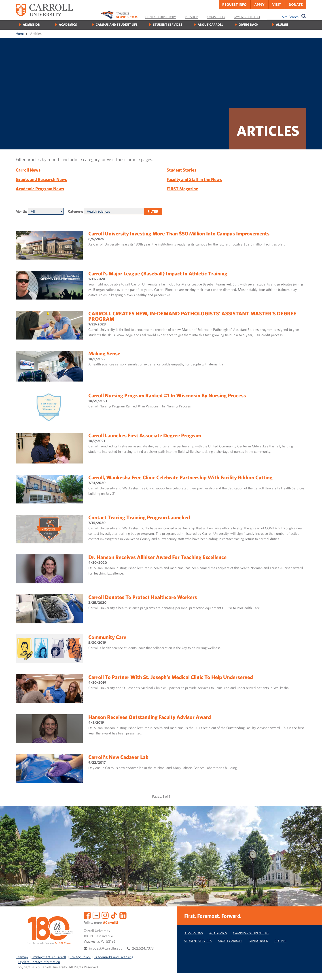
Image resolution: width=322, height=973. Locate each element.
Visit (276, 4)
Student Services (167, 24)
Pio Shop (191, 17)
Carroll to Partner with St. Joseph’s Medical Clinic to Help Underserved (170, 677)
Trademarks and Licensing (113, 957)
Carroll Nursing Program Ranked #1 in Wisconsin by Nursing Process (167, 395)
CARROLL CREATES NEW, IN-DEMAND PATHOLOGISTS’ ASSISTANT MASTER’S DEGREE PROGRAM (192, 316)
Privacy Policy (80, 957)
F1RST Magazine (182, 188)
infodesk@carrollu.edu (105, 948)
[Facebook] (87, 915)
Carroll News (28, 169)
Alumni (282, 24)
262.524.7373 (143, 948)
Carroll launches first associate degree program (144, 435)
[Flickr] (96, 915)
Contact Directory (160, 17)
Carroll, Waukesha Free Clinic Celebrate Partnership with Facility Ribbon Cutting (180, 477)
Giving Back (248, 24)
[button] (313, 964)
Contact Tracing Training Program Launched (139, 517)
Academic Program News (40, 188)
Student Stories (181, 169)
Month (21, 211)
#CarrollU (110, 923)
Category (75, 211)
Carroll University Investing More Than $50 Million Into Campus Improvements (178, 233)
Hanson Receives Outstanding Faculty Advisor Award (149, 717)
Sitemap (22, 957)
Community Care (107, 637)
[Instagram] (105, 915)
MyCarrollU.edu (247, 17)
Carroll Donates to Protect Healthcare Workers (142, 597)
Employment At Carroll (49, 957)
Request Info (234, 4)
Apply (259, 4)
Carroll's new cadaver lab (118, 757)
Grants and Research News (41, 179)
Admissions (193, 933)
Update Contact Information (39, 962)
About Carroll (210, 24)
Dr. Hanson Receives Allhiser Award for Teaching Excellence (157, 557)
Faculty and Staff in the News (194, 179)
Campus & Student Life (251, 933)
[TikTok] (114, 915)
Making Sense (104, 353)
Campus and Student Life (117, 24)
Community (216, 17)
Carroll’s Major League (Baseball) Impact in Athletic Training (157, 273)
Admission (31, 24)
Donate (296, 4)
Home (20, 33)
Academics (68, 24)
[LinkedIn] (123, 915)
